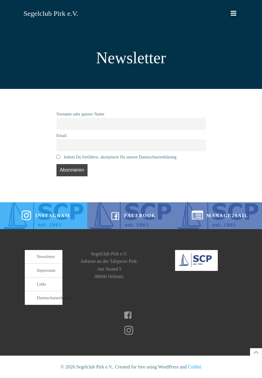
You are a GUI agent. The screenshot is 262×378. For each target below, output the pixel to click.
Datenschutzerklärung (49, 298)
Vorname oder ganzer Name (80, 114)
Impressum (46, 270)
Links (41, 284)
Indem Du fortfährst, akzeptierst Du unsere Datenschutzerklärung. (116, 157)
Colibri (194, 366)
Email (61, 135)
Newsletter (46, 256)
